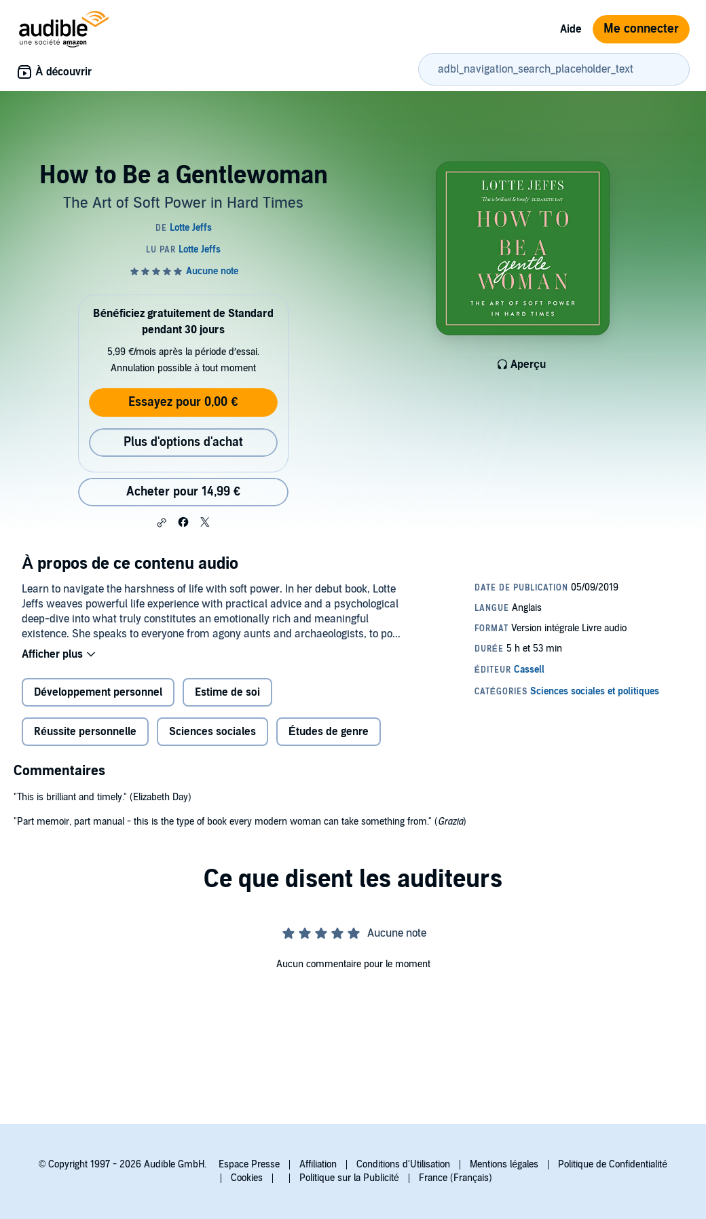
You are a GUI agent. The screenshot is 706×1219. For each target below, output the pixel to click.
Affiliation (318, 1164)
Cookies (247, 1178)
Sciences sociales (212, 731)
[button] (161, 522)
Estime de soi (227, 692)
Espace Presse (249, 1164)
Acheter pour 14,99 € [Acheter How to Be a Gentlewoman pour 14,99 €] (183, 492)
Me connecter (641, 29)
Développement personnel (98, 692)
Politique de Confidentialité (612, 1164)
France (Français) (455, 1178)
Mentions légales (504, 1164)
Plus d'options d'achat (183, 442)
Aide (571, 29)
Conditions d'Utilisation (403, 1164)
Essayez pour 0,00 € (183, 402)
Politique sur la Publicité (349, 1178)
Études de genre (329, 731)
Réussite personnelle (85, 731)
